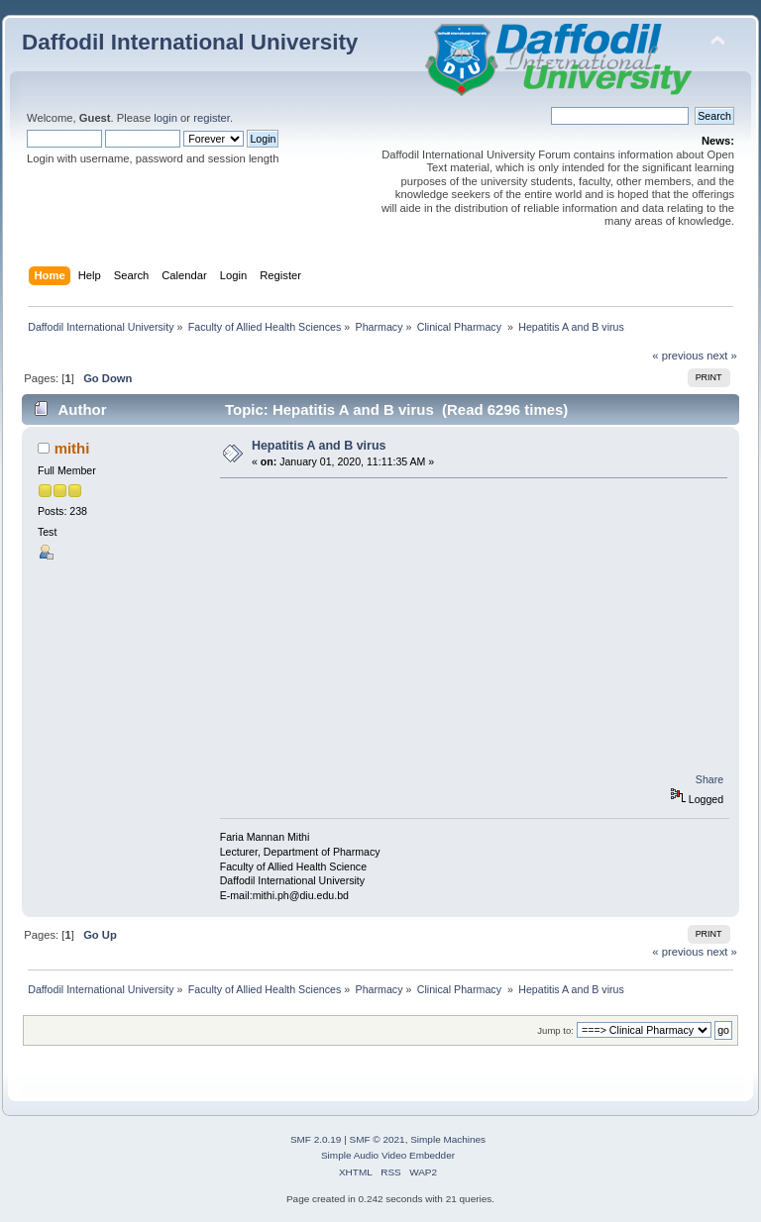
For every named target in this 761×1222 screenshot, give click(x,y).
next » (722, 355)
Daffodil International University (190, 42)
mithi (72, 448)
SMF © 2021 (377, 1139)
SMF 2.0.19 (316, 1139)
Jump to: (555, 1030)
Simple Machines (448, 1139)
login (165, 118)
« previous (678, 355)
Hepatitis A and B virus (319, 446)
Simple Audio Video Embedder (388, 1155)
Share (709, 779)
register (211, 118)
